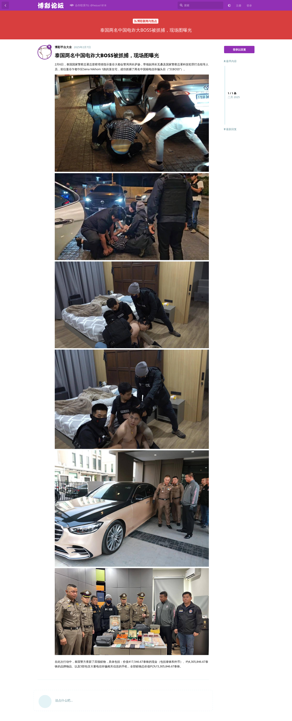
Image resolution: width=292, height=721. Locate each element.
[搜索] (200, 5)
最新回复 (230, 129)
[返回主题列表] (5, 5)
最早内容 (230, 61)
